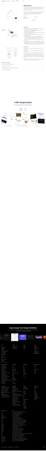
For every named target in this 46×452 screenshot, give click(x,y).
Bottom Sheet (3, 439)
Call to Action (14, 370)
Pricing (24, 371)
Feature (24, 369)
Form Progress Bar (3, 371)
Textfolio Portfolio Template (4, 388)
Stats (24, 370)
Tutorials (13, 382)
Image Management (25, 399)
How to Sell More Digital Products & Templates (18, 428)
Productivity (24, 403)
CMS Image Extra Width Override (16, 401)
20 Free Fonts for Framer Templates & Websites (18, 434)
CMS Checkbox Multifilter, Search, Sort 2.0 (17, 395)
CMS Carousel (14, 387)
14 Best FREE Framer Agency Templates (17, 426)
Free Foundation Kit (3, 354)
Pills (1, 422)
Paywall (35, 392)
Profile (35, 388)
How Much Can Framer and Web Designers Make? (18, 440)
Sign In (35, 349)
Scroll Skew (2, 369)
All (12, 365)
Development (24, 393)
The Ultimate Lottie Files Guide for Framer (17, 414)
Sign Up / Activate (36, 348)
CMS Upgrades (3, 353)
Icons (24, 398)
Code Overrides (14, 369)
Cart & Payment (36, 398)
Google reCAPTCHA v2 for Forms (5, 376)
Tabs (13, 381)
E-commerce (24, 405)
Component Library (3, 347)
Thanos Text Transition (4, 377)
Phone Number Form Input (4, 375)
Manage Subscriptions (37, 353)
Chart (2, 433)
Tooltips (2, 415)
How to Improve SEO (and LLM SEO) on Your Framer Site (19, 411)
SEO (23, 404)
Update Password (36, 352)
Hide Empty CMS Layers (15, 399)
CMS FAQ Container (14, 400)
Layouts (24, 400)
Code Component (36, 369)
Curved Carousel (3, 383)
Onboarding (35, 387)
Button (35, 365)
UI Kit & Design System (26, 388)
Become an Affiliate (3, 359)
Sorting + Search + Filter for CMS (16, 405)
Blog (2, 358)
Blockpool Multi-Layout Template (5, 395)
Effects (13, 371)
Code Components (3, 352)
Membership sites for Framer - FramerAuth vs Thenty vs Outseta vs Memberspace (22, 433)
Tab (1, 420)
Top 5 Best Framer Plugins (15, 416)
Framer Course (25, 387)
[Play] (12, 32)
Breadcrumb (2, 416)
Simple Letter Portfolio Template (5, 387)
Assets (35, 371)
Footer (13, 375)
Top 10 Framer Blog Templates (16, 415)
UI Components (14, 383)
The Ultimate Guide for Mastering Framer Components (18, 422)
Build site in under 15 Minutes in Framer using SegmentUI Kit (19, 439)
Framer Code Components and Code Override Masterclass (19, 421)
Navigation (13, 377)
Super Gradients (3, 365)
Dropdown (2, 428)
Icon (1, 411)
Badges (2, 427)
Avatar (2, 434)
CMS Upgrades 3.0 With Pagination (16, 394)
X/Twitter (24, 348)
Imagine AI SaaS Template (4, 394)
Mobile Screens (14, 347)
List (1, 432)
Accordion (2, 421)
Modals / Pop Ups (3, 440)
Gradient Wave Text (3, 370)
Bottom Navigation (3, 438)
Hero (13, 376)
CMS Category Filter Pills (15, 388)
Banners (35, 370)
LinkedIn (24, 347)
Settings (35, 399)
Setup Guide (35, 347)
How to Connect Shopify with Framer (16, 432)
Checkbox (2, 426)
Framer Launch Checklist (15, 427)
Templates (2, 349)
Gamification (35, 394)
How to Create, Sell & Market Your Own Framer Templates (19, 420)
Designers (2, 360)
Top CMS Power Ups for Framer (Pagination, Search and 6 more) (20, 438)
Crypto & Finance (36, 393)
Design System (3, 348)
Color (24, 394)
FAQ (23, 375)
